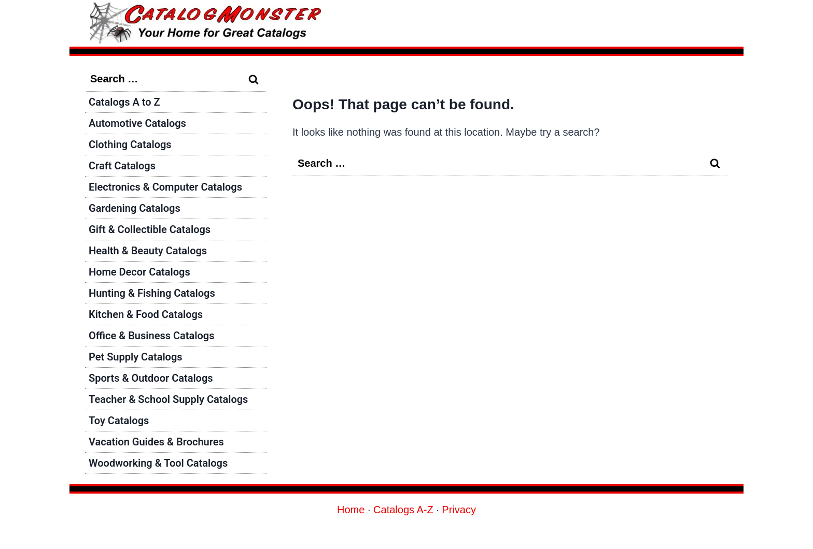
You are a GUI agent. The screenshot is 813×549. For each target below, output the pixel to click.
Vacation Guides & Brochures (156, 442)
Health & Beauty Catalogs (148, 250)
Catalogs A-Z (403, 509)
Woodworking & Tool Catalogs (158, 463)
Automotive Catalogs (137, 123)
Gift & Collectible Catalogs (150, 229)
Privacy (459, 509)
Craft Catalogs (122, 166)
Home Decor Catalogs (139, 272)
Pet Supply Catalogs (136, 357)
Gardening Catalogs (134, 208)
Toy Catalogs (119, 420)
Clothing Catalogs (130, 144)
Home (351, 509)
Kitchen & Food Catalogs (146, 314)
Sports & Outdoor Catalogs (151, 378)
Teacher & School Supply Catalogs (168, 399)
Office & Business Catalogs (151, 335)
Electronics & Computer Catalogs (165, 187)
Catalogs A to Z (124, 102)
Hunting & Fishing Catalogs (152, 293)
